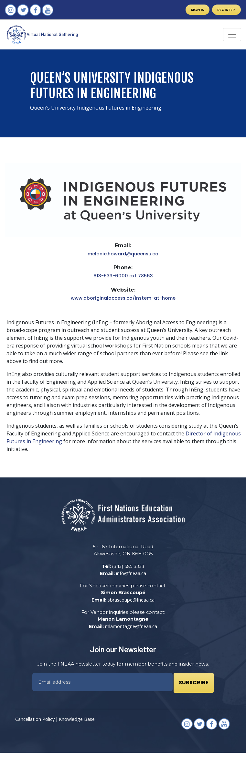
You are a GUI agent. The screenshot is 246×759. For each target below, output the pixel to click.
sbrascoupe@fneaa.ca (131, 600)
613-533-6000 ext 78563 (123, 276)
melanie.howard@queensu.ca (123, 254)
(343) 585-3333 (128, 566)
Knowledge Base (77, 719)
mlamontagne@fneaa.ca (131, 626)
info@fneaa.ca (131, 573)
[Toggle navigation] (232, 34)
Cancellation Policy (35, 719)
